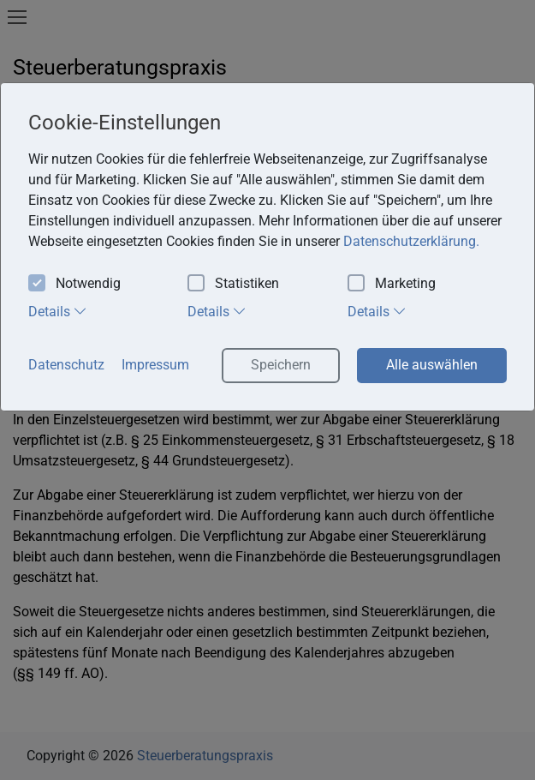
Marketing (392, 284)
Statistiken (233, 284)
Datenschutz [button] (66, 365)
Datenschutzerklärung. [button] (411, 241)
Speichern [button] (281, 365)
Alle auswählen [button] (432, 365)
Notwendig (74, 284)
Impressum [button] (155, 365)
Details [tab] (57, 311)
